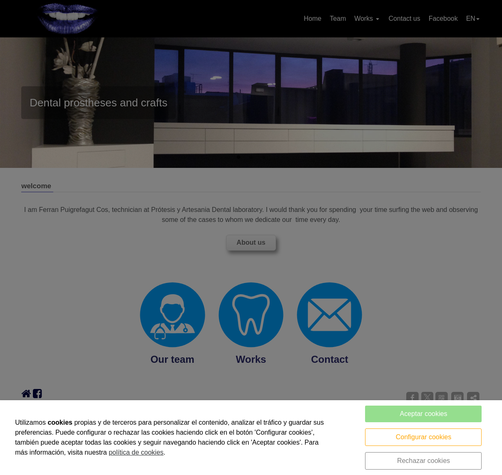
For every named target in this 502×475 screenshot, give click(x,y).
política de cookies (136, 452)
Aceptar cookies (423, 413)
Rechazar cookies (423, 460)
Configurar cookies (423, 437)
